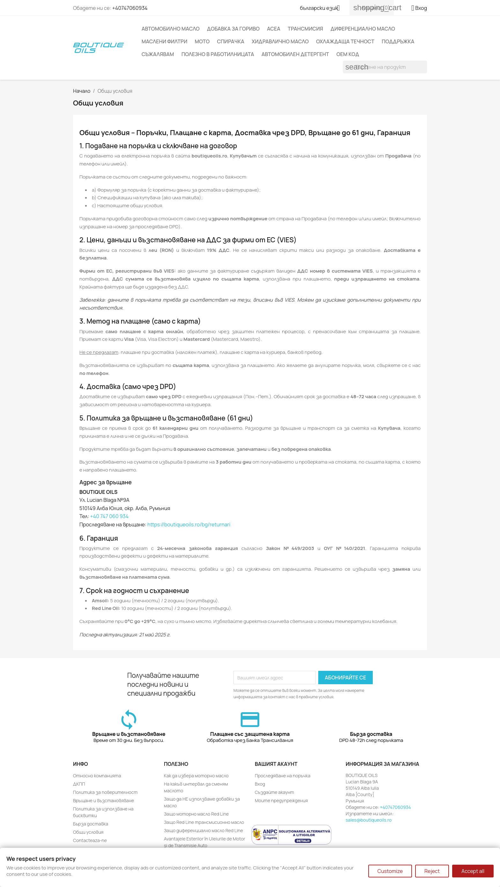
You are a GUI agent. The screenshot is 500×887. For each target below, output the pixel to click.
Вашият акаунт (276, 763)
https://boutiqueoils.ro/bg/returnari (188, 524)
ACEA (273, 28)
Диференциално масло (362, 28)
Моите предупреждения (281, 800)
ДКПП (79, 784)
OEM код (347, 54)
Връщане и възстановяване (103, 800)
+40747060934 (130, 7)
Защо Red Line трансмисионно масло (204, 822)
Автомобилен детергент (295, 54)
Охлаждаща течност (345, 41)
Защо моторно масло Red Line (196, 814)
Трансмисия (305, 28)
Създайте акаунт (274, 792)
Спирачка (231, 41)
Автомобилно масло (171, 28)
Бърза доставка (90, 824)
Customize (390, 871)
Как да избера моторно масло (196, 776)
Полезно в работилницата (217, 54)
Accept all (472, 871)
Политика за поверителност (105, 792)
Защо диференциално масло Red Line (203, 830)
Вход (260, 784)
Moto (202, 41)
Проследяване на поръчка (282, 776)
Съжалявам (158, 54)
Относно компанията (97, 776)
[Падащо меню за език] (322, 8)
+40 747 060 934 (109, 516)
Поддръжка (398, 41)
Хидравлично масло (280, 41)
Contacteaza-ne (90, 840)
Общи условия (88, 832)
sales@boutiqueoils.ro (369, 820)
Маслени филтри (164, 41)
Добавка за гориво (233, 28)
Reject (432, 871)
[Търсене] (385, 67)
